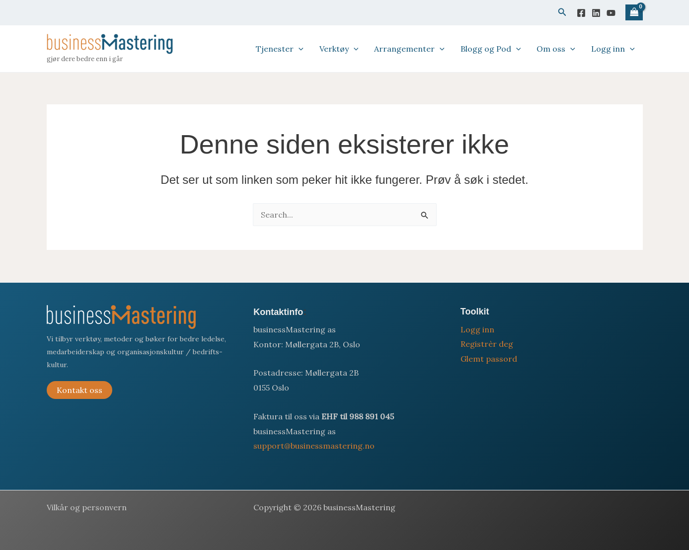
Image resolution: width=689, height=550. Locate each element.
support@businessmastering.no (314, 446)
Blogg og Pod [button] (490, 49)
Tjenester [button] (280, 49)
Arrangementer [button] (409, 49)
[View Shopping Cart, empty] (633, 12)
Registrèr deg (486, 344)
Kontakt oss (79, 390)
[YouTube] (611, 12)
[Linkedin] (596, 12)
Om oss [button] (555, 49)
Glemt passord (488, 359)
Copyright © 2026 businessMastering (324, 507)
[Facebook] (581, 12)
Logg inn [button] (613, 49)
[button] (562, 12)
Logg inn (477, 329)
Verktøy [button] (339, 49)
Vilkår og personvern (87, 507)
